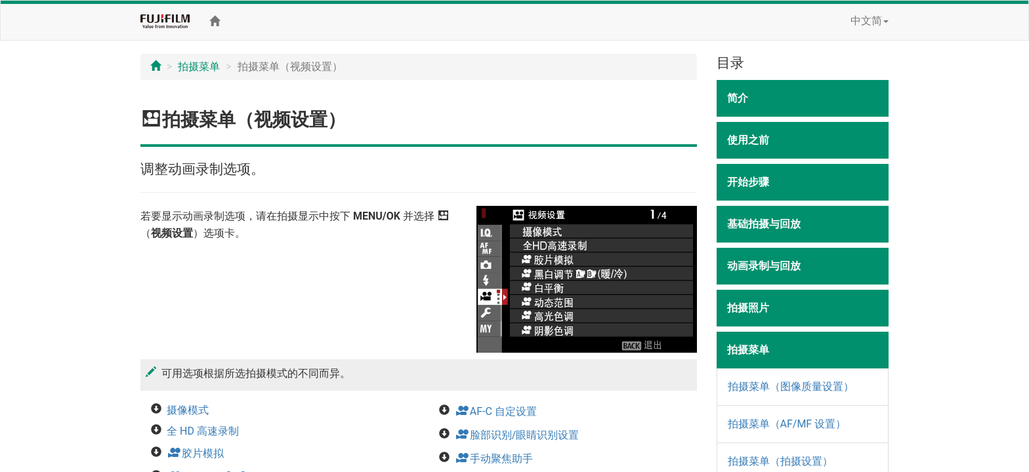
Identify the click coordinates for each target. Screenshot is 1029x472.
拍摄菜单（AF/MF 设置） (787, 424)
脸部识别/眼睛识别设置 (517, 435)
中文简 (869, 20)
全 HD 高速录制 (203, 431)
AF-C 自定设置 (496, 411)
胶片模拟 (195, 453)
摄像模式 (188, 410)
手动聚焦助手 (494, 458)
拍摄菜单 (199, 66)
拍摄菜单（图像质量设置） (791, 386)
